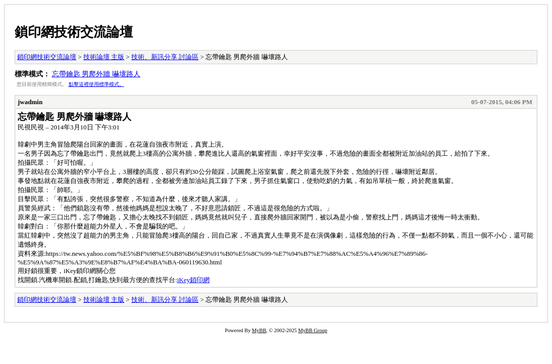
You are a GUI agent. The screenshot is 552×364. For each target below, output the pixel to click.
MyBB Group (312, 330)
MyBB (259, 330)
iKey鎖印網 (193, 280)
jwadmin (30, 102)
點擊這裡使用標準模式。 (96, 84)
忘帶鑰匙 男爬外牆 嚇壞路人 (96, 74)
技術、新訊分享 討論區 (164, 57)
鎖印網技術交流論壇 (74, 31)
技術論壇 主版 (103, 57)
